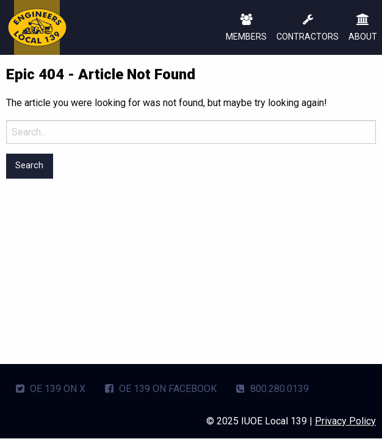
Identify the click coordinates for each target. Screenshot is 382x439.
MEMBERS (246, 28)
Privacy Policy (345, 421)
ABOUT (362, 28)
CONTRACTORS (307, 28)
